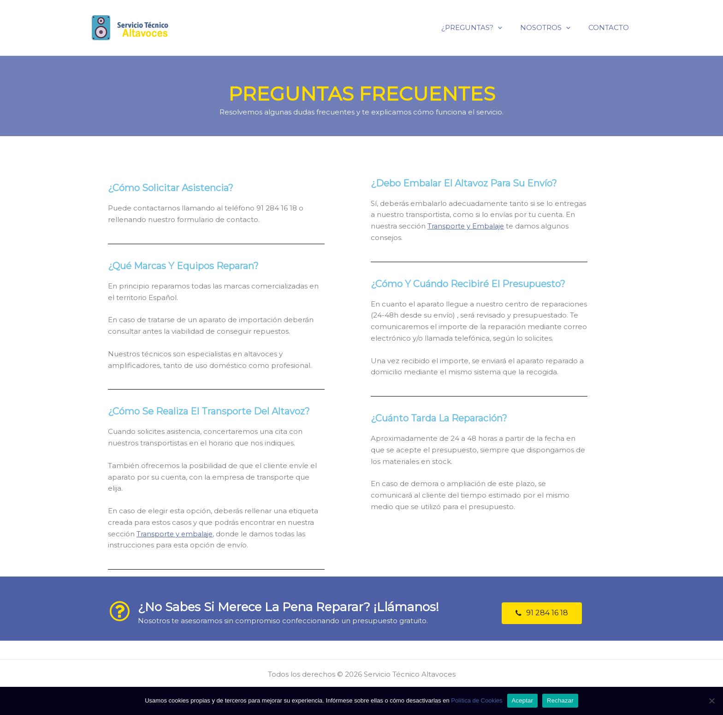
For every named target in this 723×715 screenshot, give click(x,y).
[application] (508, 27)
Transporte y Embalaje (466, 226)
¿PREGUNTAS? (482, 27)
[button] (542, 613)
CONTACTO (611, 27)
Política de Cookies (476, 700)
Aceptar (522, 700)
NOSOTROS (552, 27)
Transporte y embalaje (175, 533)
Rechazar (560, 700)
